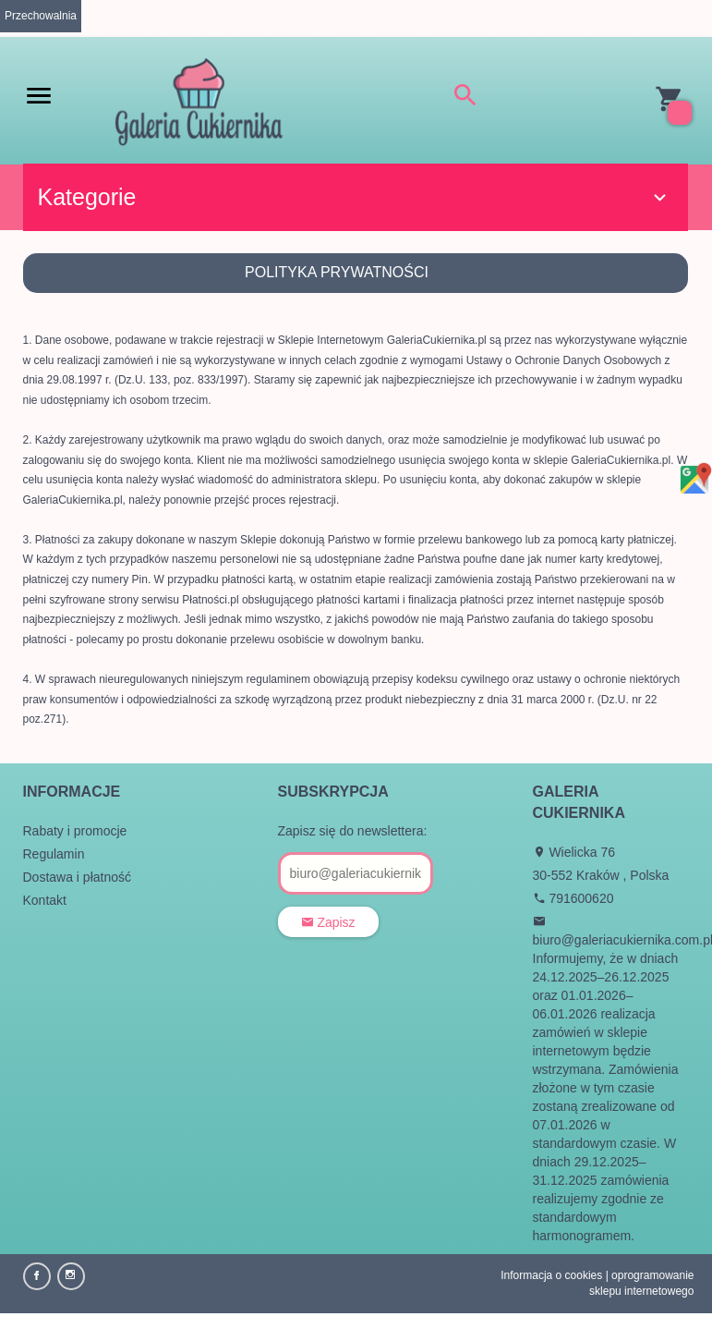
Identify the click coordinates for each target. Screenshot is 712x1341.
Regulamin (54, 854)
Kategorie (354, 197)
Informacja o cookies (551, 1275)
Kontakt (44, 900)
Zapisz (328, 922)
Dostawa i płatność (77, 877)
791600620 (573, 898)
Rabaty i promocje (75, 830)
